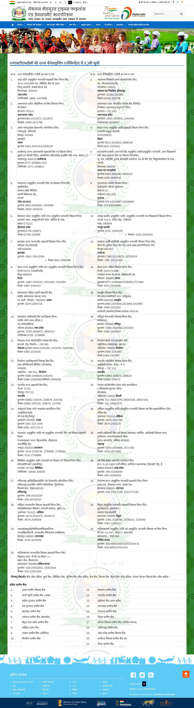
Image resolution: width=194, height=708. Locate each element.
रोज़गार (104, 682)
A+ (60, 2)
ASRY (75, 682)
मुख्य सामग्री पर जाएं (24, 2)
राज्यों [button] (98, 25)
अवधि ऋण (46, 686)
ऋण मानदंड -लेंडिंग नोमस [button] (56, 25)
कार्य (14, 686)
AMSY (45, 693)
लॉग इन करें (144, 2)
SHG (74, 686)
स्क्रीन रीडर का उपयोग (40, 2)
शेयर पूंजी (16, 693)
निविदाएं (75, 690)
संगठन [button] (20, 25)
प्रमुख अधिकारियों (19, 690)
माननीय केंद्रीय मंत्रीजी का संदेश (138, 25)
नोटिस (74, 693)
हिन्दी (84, 2)
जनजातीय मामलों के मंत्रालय (23, 682)
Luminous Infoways (164, 694)
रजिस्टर (153, 2)
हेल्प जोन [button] (73, 25)
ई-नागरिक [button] (109, 25)
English (78, 2)
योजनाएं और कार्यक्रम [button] (35, 25)
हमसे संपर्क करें (164, 2)
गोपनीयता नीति (107, 686)
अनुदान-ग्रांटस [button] (86, 25)
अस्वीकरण (106, 690)
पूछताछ (104, 693)
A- (51, 2)
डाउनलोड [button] (120, 25)
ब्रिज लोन (45, 690)
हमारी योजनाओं (48, 682)
